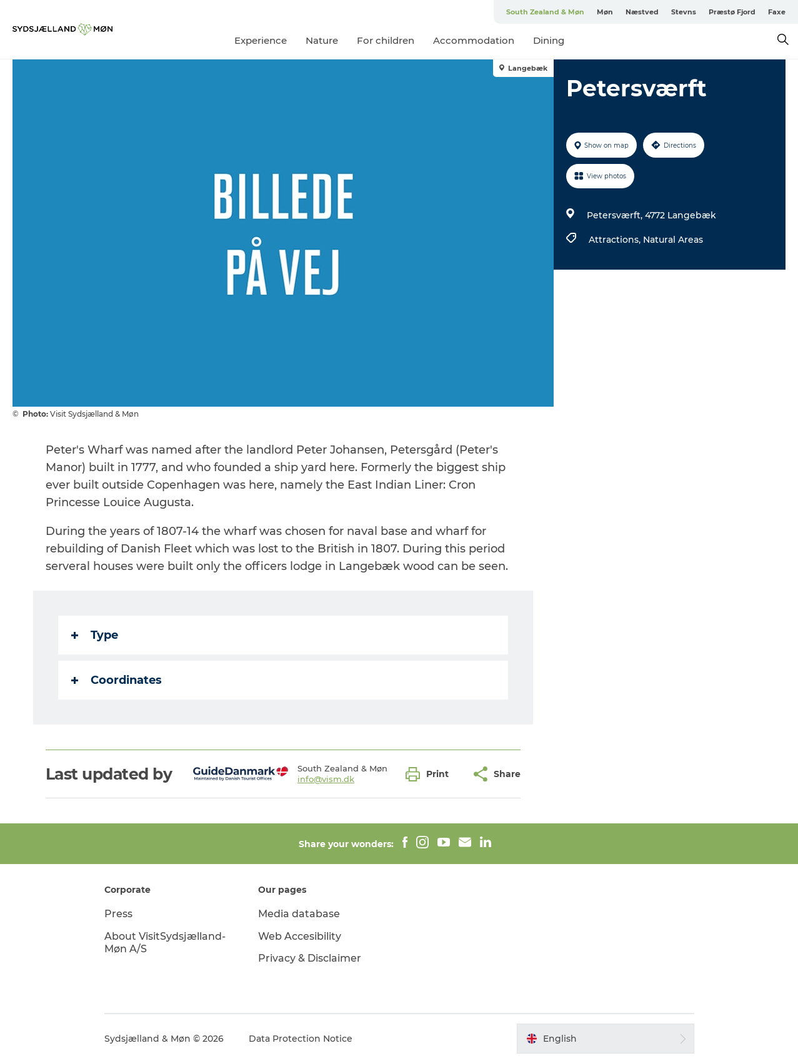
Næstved (642, 12)
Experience (260, 40)
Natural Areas (673, 239)
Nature (322, 40)
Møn (605, 12)
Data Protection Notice (300, 1038)
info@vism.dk (325, 779)
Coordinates (116, 680)
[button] (430, 774)
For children (385, 40)
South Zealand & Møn (545, 12)
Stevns (683, 12)
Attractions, (616, 239)
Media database (299, 914)
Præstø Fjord (732, 12)
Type (94, 635)
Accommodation (473, 40)
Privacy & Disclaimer (309, 958)
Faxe (777, 12)
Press (118, 914)
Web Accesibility (299, 936)
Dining (548, 40)
